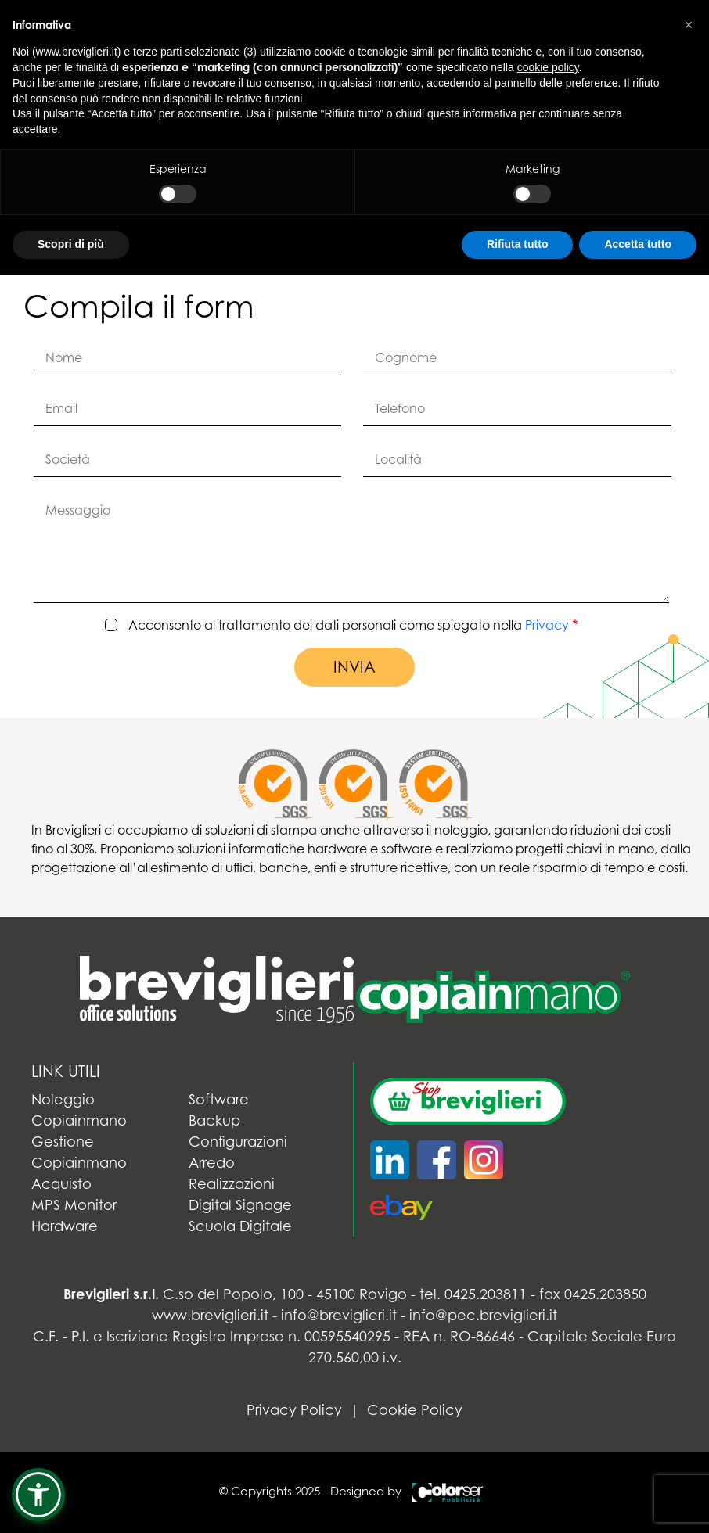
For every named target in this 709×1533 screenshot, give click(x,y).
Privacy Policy (294, 1410)
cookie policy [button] (548, 67)
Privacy (547, 625)
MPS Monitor (74, 1205)
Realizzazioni (232, 1184)
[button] (38, 1494)
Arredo (212, 1162)
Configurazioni (238, 1141)
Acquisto (61, 1184)
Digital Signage (240, 1205)
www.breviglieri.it (210, 1315)
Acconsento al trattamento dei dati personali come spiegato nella (348, 626)
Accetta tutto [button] (637, 244)
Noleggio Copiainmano (79, 1110)
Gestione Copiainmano (79, 1152)
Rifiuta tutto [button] (518, 244)
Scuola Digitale (240, 1226)
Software (219, 1099)
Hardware (64, 1226)
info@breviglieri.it (339, 1315)
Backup (214, 1120)
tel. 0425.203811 (473, 1294)
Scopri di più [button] (71, 244)
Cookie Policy (414, 1410)
